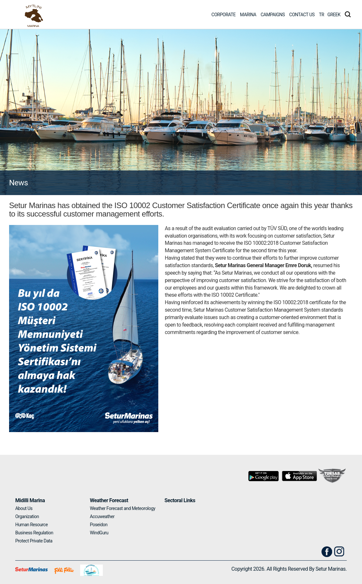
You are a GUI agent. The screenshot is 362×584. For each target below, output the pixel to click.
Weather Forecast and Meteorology (122, 508)
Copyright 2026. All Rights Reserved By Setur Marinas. (289, 569)
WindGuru (99, 532)
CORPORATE (223, 14)
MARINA (248, 14)
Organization (27, 516)
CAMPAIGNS (272, 14)
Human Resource (31, 524)
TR (321, 14)
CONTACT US (302, 14)
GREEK (333, 14)
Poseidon (98, 524)
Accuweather (102, 516)
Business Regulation (34, 532)
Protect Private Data (34, 540)
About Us (23, 508)
